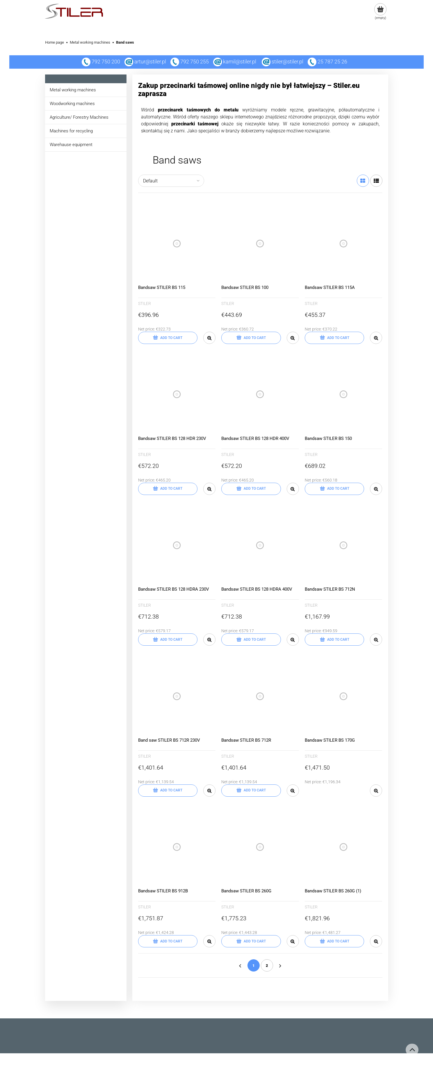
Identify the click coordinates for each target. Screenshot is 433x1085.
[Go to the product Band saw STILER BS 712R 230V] (177, 696)
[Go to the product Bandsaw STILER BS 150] (343, 394)
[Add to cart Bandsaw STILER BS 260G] (251, 941)
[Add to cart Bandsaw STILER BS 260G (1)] (334, 941)
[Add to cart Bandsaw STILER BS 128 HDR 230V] (168, 489)
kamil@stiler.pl (239, 61)
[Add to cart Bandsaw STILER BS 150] (334, 489)
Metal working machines (73, 90)
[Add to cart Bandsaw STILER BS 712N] (334, 639)
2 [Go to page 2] (267, 965)
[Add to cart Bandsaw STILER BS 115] (168, 338)
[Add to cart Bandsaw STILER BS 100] (251, 338)
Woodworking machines (72, 103)
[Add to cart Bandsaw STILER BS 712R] (251, 790)
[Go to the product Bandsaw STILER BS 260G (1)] (343, 847)
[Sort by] (171, 181)
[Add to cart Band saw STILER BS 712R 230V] (168, 790)
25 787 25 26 (327, 61)
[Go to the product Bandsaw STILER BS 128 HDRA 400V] (260, 545)
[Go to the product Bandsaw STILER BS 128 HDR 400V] (260, 394)
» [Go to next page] (280, 965)
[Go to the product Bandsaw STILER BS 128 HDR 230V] (177, 394)
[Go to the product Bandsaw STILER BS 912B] (177, 847)
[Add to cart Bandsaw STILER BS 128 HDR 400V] (251, 489)
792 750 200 (101, 61)
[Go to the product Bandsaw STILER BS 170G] (343, 696)
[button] (209, 338)
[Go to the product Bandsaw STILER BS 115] (177, 243)
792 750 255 (189, 61)
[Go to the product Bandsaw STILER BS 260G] (260, 847)
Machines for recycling (71, 131)
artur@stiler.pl (150, 61)
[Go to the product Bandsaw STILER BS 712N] (343, 545)
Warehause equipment (71, 144)
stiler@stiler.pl (287, 61)
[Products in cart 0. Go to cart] (380, 11)
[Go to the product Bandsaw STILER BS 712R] (260, 696)
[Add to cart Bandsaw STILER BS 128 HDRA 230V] (168, 639)
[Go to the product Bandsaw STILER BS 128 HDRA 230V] (177, 545)
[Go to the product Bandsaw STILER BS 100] (260, 243)
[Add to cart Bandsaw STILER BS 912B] (168, 941)
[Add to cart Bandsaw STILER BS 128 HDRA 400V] (251, 639)
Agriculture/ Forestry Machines (79, 117)
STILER (144, 303)
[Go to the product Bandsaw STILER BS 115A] (343, 243)
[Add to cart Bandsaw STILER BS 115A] (334, 338)
